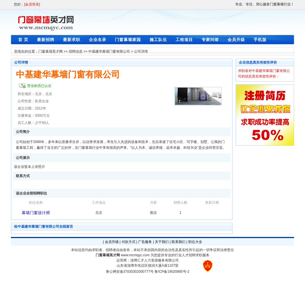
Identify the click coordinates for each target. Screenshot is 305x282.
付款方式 (128, 242)
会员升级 (236, 39)
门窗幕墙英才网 (50, 51)
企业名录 (97, 39)
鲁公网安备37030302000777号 (130, 272)
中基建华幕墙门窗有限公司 (109, 51)
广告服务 (145, 242)
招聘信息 (76, 51)
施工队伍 (158, 39)
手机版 (260, 39)
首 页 (23, 39)
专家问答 (210, 39)
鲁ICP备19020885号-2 (172, 272)
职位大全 (195, 242)
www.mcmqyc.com (135, 255)
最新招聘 (45, 39)
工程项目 (184, 39)
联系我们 (178, 242)
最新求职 (71, 39)
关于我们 (162, 242)
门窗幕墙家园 (128, 39)
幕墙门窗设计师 (36, 212)
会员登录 (32, 4)
